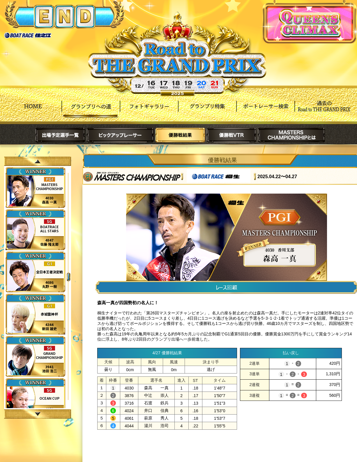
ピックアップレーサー (120, 135)
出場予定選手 (60, 135)
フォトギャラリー (149, 110)
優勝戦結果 (180, 135)
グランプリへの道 (91, 110)
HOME (32, 110)
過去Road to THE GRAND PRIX (324, 110)
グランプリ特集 (207, 110)
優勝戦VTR (231, 135)
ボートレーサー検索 (265, 110)
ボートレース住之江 (28, 35)
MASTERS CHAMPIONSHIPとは (291, 135)
